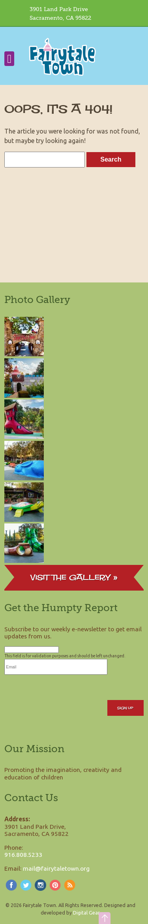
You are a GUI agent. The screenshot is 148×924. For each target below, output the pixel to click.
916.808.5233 (23, 854)
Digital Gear (86, 912)
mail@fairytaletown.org (56, 868)
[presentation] (64, 690)
